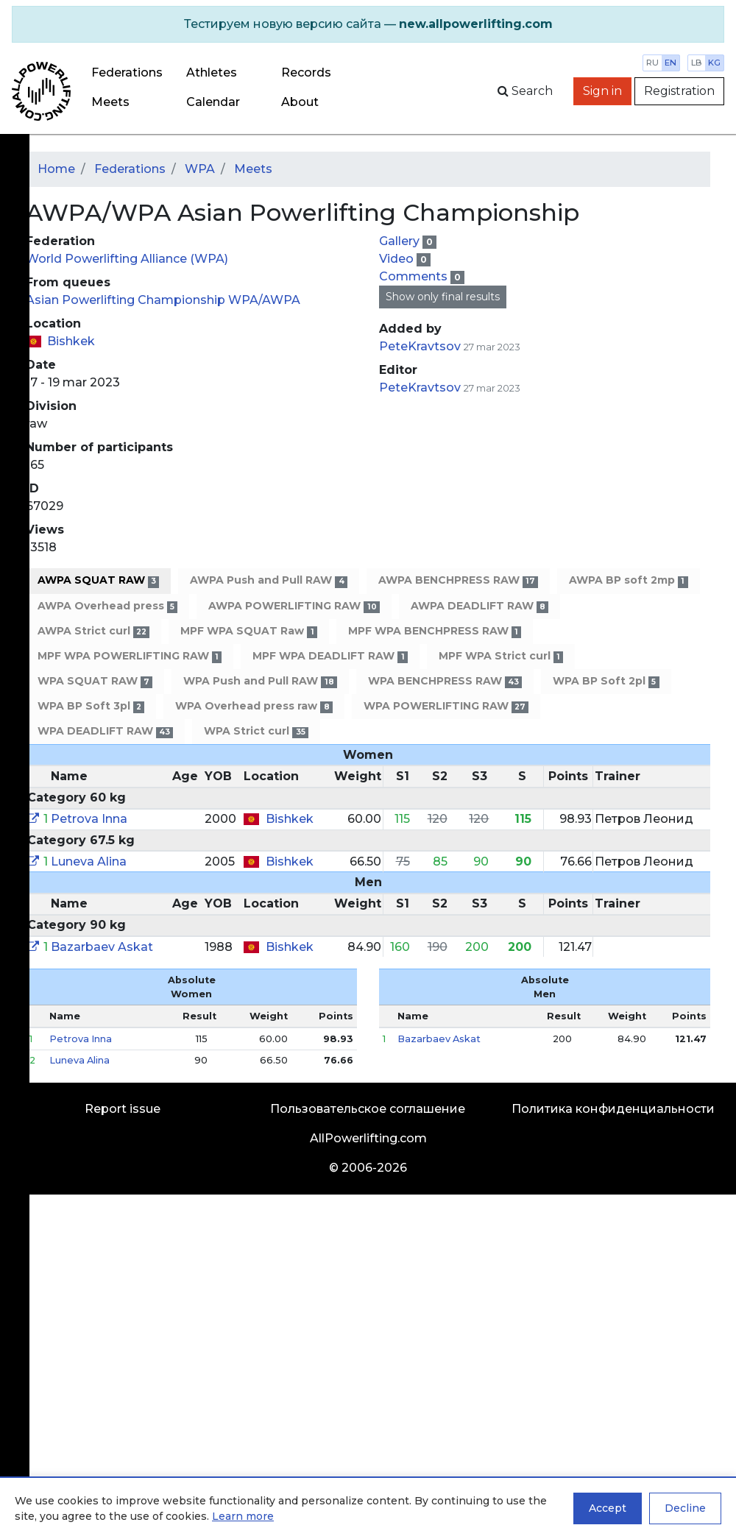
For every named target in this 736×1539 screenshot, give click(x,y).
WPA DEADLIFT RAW (105, 731)
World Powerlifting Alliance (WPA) (127, 259)
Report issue (122, 1109)
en (670, 62)
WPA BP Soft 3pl (91, 706)
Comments (414, 276)
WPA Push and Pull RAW (259, 681)
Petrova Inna (89, 819)
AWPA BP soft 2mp (628, 580)
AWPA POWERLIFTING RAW (293, 606)
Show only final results (443, 296)
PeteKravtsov (420, 346)
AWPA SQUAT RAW (98, 580)
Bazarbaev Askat (102, 947)
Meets (110, 102)
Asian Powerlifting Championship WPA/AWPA (163, 300)
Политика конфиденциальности (613, 1109)
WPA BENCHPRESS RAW (445, 681)
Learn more (243, 1516)
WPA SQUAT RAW (95, 681)
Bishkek (71, 341)
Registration (679, 91)
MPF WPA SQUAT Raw (248, 631)
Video (398, 259)
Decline (685, 1508)
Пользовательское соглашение (367, 1109)
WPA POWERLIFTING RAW (446, 706)
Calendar (213, 102)
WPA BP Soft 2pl (606, 681)
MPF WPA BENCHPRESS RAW (434, 631)
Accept (607, 1508)
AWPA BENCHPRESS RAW (458, 580)
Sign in (602, 91)
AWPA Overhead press (107, 606)
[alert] (368, 24)
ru (652, 62)
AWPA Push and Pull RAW (268, 580)
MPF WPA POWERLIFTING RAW (130, 656)
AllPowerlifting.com (368, 1138)
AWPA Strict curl (93, 631)
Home (56, 169)
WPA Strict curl (256, 731)
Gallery (400, 241)
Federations (127, 72)
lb (696, 62)
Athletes (211, 72)
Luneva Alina (89, 861)
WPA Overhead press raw (253, 706)
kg (714, 62)
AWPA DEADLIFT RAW (479, 606)
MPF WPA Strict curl (501, 656)
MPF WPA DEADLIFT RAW (329, 656)
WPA (200, 169)
